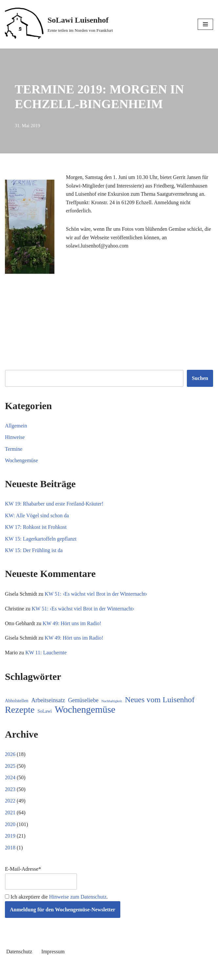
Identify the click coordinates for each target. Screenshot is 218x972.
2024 (10, 777)
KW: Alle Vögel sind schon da (37, 515)
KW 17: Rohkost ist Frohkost (36, 527)
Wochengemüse (21, 460)
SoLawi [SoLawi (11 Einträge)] (45, 711)
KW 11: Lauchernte (46, 652)
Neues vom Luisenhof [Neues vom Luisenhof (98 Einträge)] (159, 700)
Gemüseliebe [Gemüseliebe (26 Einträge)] (83, 700)
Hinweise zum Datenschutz (78, 897)
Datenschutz (19, 951)
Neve (79, 965)
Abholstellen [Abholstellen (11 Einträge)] (16, 700)
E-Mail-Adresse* (41, 877)
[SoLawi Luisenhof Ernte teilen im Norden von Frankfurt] (59, 24)
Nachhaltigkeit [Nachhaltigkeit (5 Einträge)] (111, 701)
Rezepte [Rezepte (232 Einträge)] (20, 709)
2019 (10, 836)
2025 (10, 766)
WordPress (133, 965)
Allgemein (16, 425)
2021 (10, 812)
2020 (10, 824)
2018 (10, 847)
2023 (10, 789)
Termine (13, 449)
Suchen (200, 378)
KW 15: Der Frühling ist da (34, 550)
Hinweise (15, 437)
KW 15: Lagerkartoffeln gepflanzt (40, 539)
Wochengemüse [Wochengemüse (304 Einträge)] (85, 709)
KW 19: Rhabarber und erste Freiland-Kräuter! (54, 503)
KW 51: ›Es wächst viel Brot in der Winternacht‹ (96, 594)
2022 (10, 800)
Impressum (53, 951)
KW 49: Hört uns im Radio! (72, 623)
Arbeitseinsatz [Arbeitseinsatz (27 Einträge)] (48, 700)
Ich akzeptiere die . (56, 897)
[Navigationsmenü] (205, 24)
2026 (10, 754)
